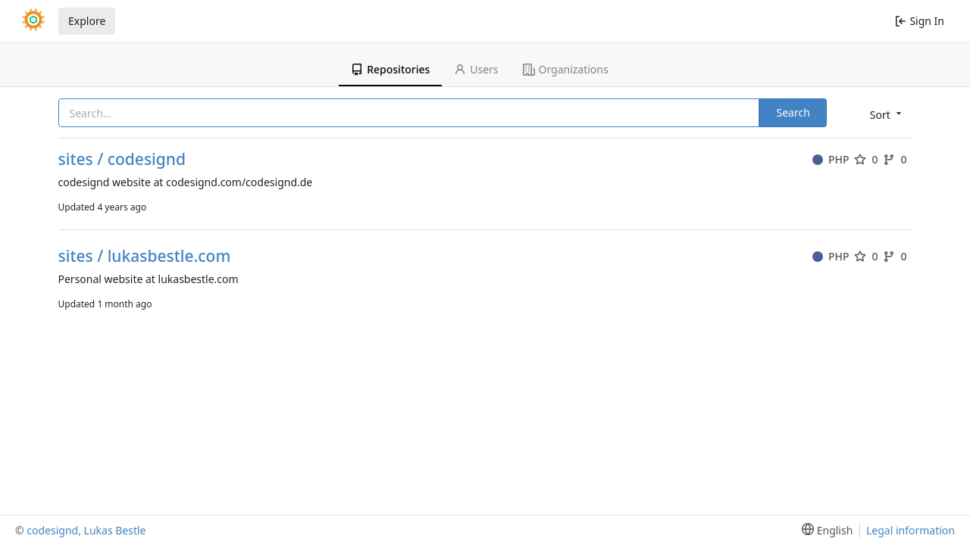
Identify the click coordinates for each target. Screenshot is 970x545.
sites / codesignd (122, 159)
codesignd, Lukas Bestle (86, 530)
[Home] (33, 21)
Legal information (910, 530)
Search (792, 112)
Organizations (566, 69)
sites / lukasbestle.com (144, 256)
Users (476, 69)
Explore (86, 21)
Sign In (919, 21)
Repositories (390, 69)
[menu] (884, 114)
